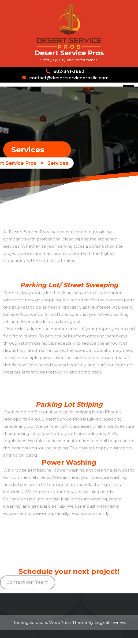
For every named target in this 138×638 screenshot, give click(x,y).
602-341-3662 (65, 71)
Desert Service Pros (69, 53)
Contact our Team (27, 582)
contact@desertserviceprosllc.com (65, 77)
